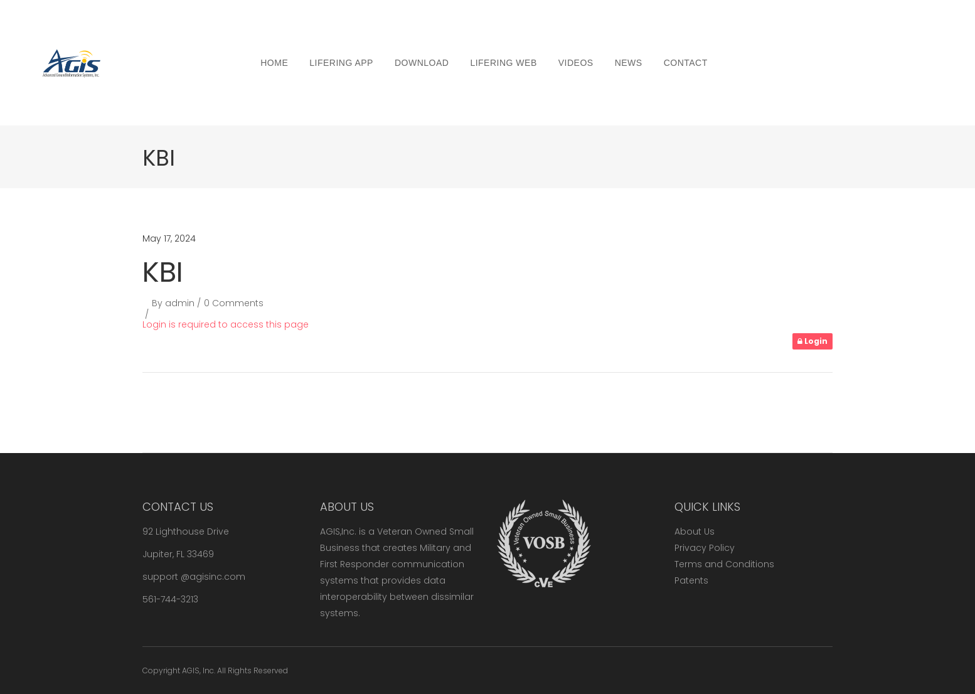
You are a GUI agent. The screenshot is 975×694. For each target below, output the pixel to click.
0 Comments (234, 303)
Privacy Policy (704, 548)
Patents (691, 580)
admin (179, 303)
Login (812, 341)
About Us (694, 531)
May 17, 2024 (169, 238)
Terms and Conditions (724, 564)
